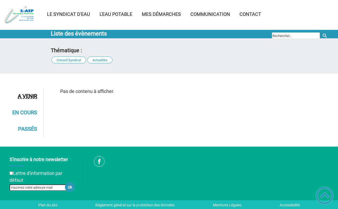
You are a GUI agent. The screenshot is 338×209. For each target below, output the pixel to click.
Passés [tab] (27, 129)
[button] (324, 195)
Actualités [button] (99, 60)
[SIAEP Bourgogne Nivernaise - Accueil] (21, 15)
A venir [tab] (27, 96)
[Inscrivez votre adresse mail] (40, 187)
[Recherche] (325, 36)
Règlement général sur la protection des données (135, 205)
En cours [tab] (24, 112)
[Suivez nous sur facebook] (99, 161)
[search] (296, 35)
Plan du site (47, 205)
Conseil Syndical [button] (69, 60)
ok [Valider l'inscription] (70, 187)
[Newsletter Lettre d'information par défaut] (11, 173)
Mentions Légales (227, 205)
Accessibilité (290, 205)
